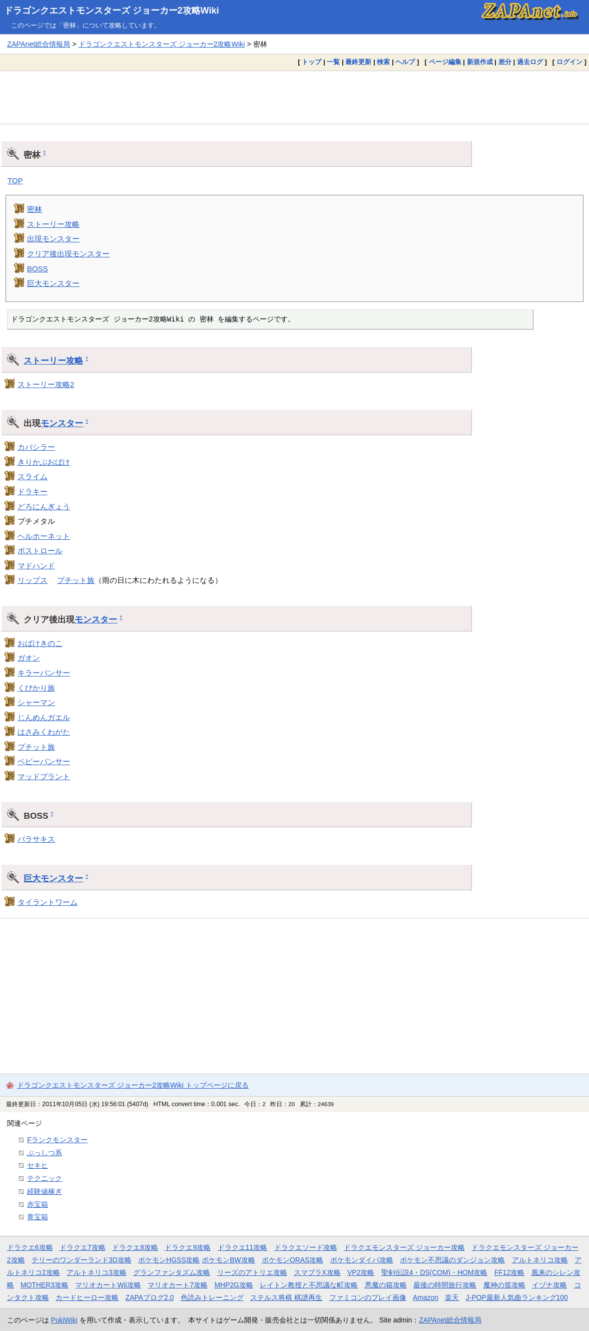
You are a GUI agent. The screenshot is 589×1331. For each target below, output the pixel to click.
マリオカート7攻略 (178, 1285)
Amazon (425, 1297)
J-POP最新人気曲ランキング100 (517, 1297)
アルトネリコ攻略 (540, 1260)
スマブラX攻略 (317, 1272)
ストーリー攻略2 (46, 384)
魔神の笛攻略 (504, 1285)
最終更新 (358, 62)
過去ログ (530, 62)
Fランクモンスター (57, 1140)
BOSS (37, 268)
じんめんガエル (44, 717)
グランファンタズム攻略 (171, 1272)
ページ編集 (445, 62)
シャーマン (36, 702)
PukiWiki (64, 1320)
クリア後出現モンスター (68, 253)
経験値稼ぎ (44, 1191)
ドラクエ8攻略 (135, 1247)
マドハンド (36, 565)
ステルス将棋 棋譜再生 (286, 1297)
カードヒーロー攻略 (87, 1297)
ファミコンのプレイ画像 (367, 1297)
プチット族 (76, 580)
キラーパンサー (44, 673)
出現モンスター (53, 238)
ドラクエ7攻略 (83, 1247)
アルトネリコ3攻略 (97, 1272)
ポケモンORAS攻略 (292, 1260)
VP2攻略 (360, 1272)
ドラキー (33, 491)
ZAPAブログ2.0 (150, 1297)
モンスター (62, 423)
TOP (15, 180)
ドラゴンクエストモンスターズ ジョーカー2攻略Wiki (111, 11)
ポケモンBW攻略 (228, 1260)
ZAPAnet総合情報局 (38, 44)
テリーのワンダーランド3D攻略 (82, 1260)
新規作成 (480, 62)
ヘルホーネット (44, 536)
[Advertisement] (294, 97)
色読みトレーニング (212, 1297)
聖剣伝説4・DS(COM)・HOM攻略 (434, 1272)
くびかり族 (36, 688)
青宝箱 (37, 1217)
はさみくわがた (44, 732)
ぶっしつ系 (44, 1153)
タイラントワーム (48, 902)
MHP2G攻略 (233, 1285)
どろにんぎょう (44, 506)
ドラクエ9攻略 (188, 1247)
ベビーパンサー (44, 761)
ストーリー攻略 (53, 224)
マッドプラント (44, 776)
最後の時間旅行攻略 (444, 1285)
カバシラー (36, 447)
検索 (383, 62)
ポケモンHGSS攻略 (169, 1260)
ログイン (569, 62)
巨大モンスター (53, 283)
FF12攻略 (509, 1272)
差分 (504, 62)
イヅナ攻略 (549, 1285)
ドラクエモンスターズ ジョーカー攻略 (404, 1247)
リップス (33, 580)
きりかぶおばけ (44, 462)
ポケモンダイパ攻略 (361, 1260)
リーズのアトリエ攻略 (252, 1272)
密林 (34, 209)
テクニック (44, 1178)
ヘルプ (405, 62)
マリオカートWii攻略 (108, 1285)
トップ (311, 62)
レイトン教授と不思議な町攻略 (309, 1285)
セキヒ (37, 1165)
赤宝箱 (37, 1204)
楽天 (452, 1297)
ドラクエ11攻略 (242, 1247)
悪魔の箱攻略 (386, 1285)
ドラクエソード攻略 (305, 1247)
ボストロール (40, 550)
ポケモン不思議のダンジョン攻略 (452, 1260)
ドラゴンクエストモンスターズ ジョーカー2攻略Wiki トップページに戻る (133, 1085)
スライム (33, 476)
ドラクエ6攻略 (30, 1247)
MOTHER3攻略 (45, 1285)
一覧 (333, 62)
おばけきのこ (40, 643)
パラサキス (36, 839)
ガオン (29, 657)
